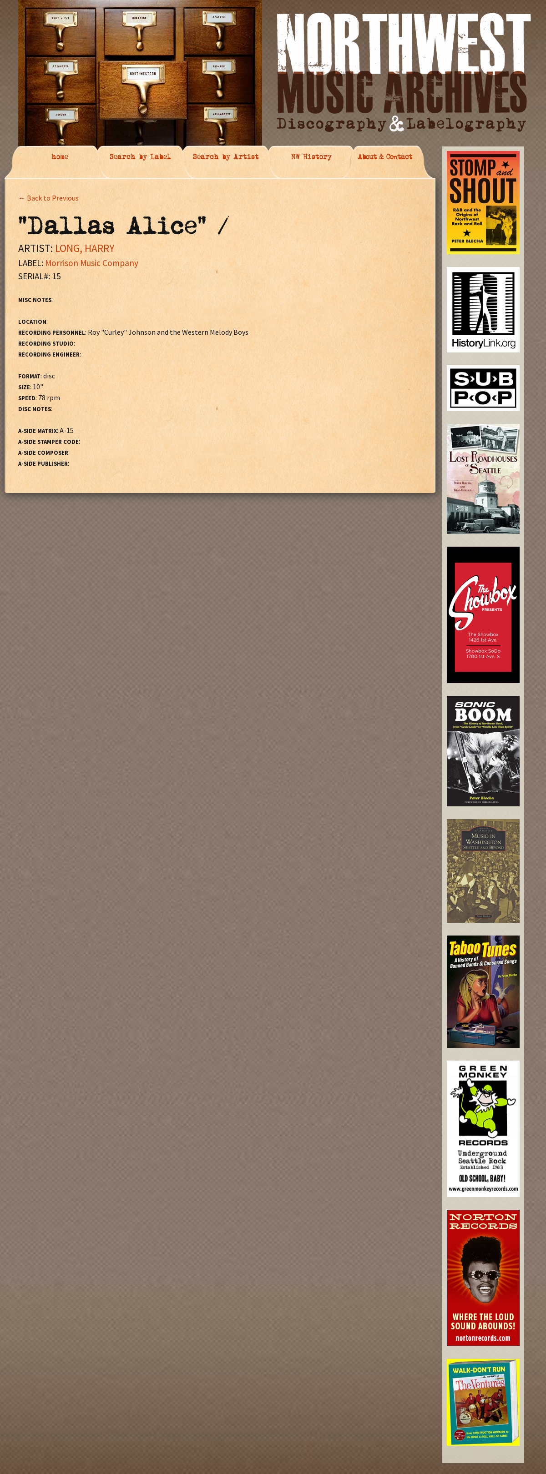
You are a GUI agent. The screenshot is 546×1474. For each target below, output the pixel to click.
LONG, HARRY (84, 248)
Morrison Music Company (91, 262)
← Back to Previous (48, 197)
